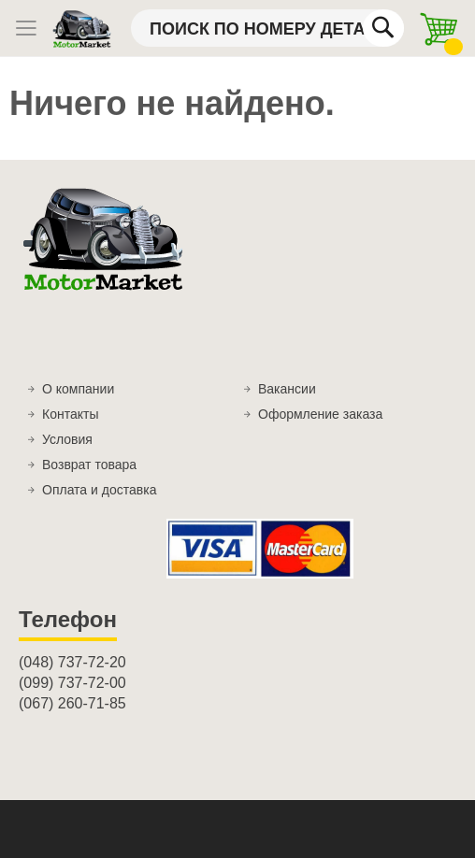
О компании (78, 388)
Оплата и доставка (99, 489)
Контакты (70, 414)
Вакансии (287, 388)
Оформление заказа (320, 414)
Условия (67, 439)
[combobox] (267, 28)
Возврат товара (89, 464)
